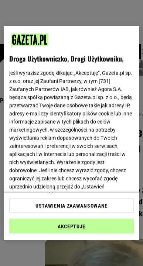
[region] (72, 133)
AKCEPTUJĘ (71, 226)
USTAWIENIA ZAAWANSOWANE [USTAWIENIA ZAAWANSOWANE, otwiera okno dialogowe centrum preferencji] (71, 206)
